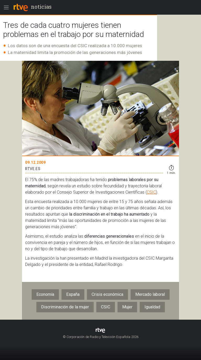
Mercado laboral (150, 294)
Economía (45, 294)
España (73, 294)
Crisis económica (107, 294)
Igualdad (152, 306)
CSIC (151, 192)
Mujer (127, 306)
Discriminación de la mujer (65, 306)
